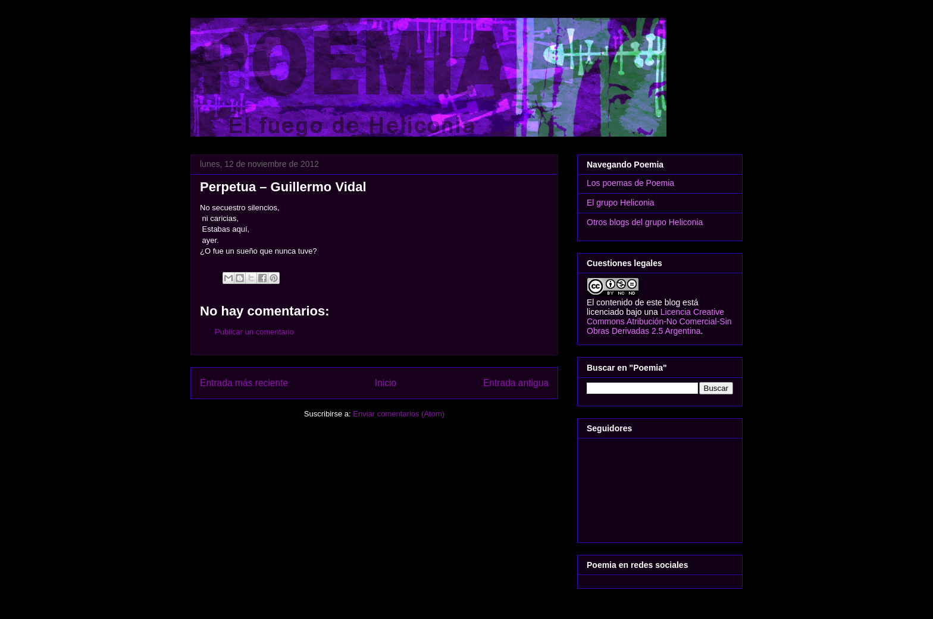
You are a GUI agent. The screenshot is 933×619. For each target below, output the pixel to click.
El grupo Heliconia (621, 202)
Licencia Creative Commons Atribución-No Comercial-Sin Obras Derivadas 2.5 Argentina (659, 321)
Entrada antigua (516, 383)
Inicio (385, 383)
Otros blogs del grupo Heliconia (645, 222)
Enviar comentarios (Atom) (398, 413)
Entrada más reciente (244, 383)
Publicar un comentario (254, 331)
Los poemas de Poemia (630, 183)
